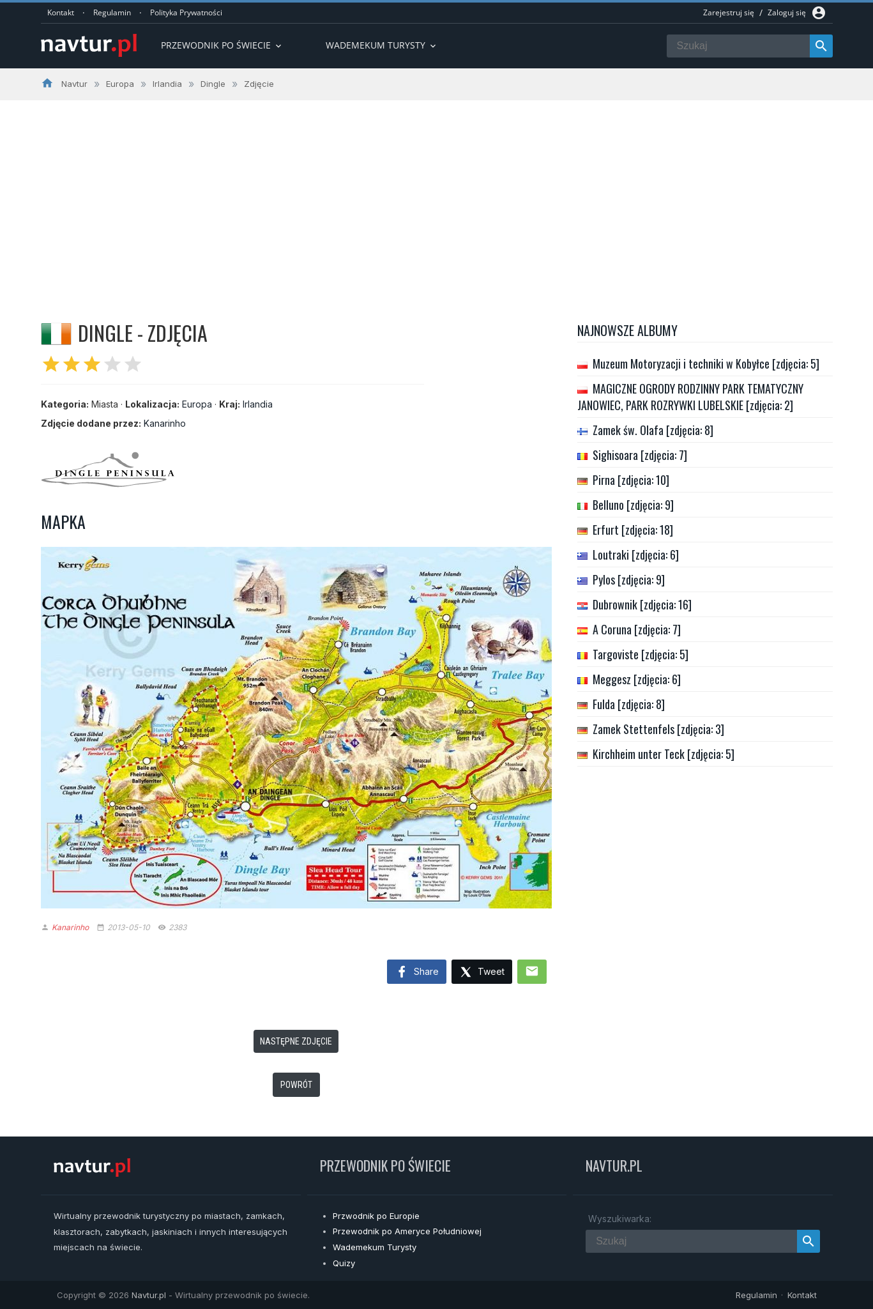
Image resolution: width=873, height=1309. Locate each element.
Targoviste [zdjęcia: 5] (640, 654)
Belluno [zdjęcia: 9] (633, 504)
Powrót (296, 1085)
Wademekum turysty (382, 45)
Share (417, 972)
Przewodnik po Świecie (222, 45)
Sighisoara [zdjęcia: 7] (640, 455)
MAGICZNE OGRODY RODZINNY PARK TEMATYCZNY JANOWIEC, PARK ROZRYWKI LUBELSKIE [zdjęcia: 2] (690, 396)
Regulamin (112, 12)
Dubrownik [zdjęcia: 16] (642, 604)
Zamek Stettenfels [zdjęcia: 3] (658, 729)
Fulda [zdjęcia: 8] (629, 704)
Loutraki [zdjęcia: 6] (636, 554)
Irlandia (258, 404)
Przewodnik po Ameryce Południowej (407, 1231)
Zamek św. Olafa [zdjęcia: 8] (653, 430)
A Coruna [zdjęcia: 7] (637, 629)
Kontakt (60, 12)
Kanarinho (165, 423)
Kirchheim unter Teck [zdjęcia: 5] (663, 754)
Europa (197, 404)
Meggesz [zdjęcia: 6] (637, 679)
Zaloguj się (787, 12)
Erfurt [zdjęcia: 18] (633, 529)
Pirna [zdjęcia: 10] (631, 479)
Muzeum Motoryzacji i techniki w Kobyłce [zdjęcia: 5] (706, 363)
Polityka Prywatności (186, 12)
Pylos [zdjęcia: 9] (629, 579)
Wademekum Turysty (374, 1247)
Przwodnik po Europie (376, 1216)
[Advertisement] (437, 196)
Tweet (482, 972)
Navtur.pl (149, 1295)
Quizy (344, 1263)
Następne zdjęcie (296, 1041)
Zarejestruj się (728, 12)
